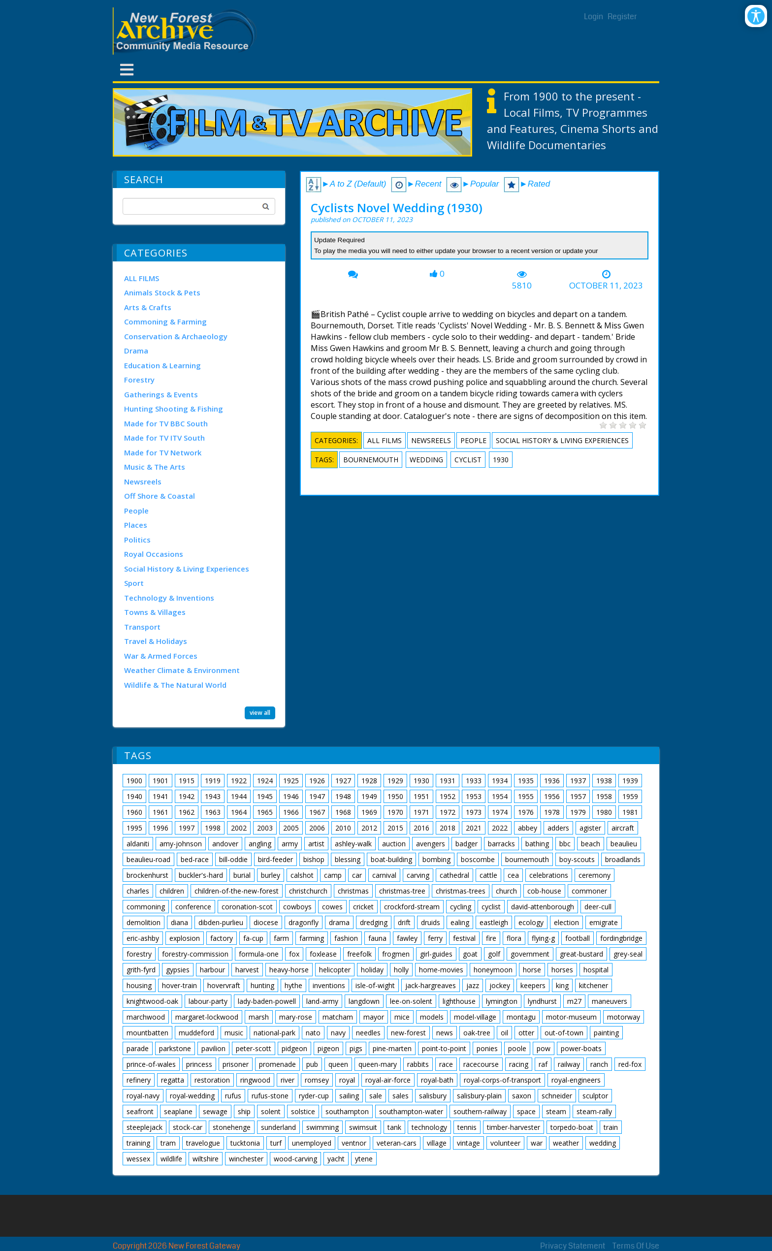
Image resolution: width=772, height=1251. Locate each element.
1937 (578, 780)
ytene (364, 1158)
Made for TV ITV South (164, 438)
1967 (317, 812)
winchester (246, 1158)
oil (504, 1032)
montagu (521, 1017)
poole (517, 1048)
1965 (265, 812)
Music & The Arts (154, 467)
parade (138, 1048)
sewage (215, 1111)
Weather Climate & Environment (182, 670)
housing (139, 985)
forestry (139, 954)
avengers (430, 843)
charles (138, 891)
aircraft (622, 828)
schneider (557, 1095)
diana (179, 922)
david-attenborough (542, 906)
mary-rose (295, 1017)
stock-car (187, 1127)
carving (418, 875)
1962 (186, 812)
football (577, 938)
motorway (623, 1017)
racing (518, 1064)
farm (281, 938)
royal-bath (437, 1080)
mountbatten (147, 1032)
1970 (395, 812)
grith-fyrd (141, 969)
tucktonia (245, 1143)
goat (470, 954)
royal (347, 1080)
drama (339, 922)
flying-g (543, 938)
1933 (474, 780)
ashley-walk (353, 843)
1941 (160, 796)
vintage (468, 1143)
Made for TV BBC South (166, 423)
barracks (501, 843)
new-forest (408, 1032)
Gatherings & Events (161, 394)
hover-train (179, 985)
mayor (373, 1017)
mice (402, 1017)
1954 (500, 796)
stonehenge (232, 1127)
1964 (239, 812)
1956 (552, 796)
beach (590, 843)
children (172, 891)
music (234, 1032)
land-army (322, 1001)
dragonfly (304, 922)
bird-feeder (275, 859)
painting (606, 1032)
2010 (343, 828)
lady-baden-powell (267, 1001)
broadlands (623, 859)
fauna (377, 938)
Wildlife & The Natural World (175, 685)
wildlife (171, 1158)
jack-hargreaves (430, 985)
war (537, 1143)
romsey (317, 1080)
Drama (136, 350)
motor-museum (571, 1017)
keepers (533, 985)
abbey (527, 828)
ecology (531, 922)
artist (316, 843)
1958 (604, 796)
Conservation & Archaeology (175, 336)
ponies (487, 1048)
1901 (160, 780)
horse (532, 969)
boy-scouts (577, 859)
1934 (500, 780)
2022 (500, 828)
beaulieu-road (148, 859)
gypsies (178, 969)
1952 (447, 796)
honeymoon (493, 969)
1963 (213, 812)
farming (311, 938)
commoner (589, 891)
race (446, 1064)
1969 (369, 812)
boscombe (478, 859)
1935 (526, 780)
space (526, 1111)
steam (556, 1111)
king (562, 985)
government (530, 954)
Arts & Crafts (147, 307)
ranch (599, 1064)
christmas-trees (460, 891)
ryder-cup (314, 1095)
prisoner (236, 1064)
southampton (347, 1111)
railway (569, 1064)
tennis (467, 1127)
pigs (356, 1048)
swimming (322, 1127)
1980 (604, 812)
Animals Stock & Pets (162, 292)
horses (562, 969)
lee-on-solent (411, 1001)
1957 (578, 796)
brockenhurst (147, 875)
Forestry (139, 380)
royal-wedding (192, 1095)
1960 (134, 812)
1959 (630, 796)
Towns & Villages (155, 612)
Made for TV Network (162, 452)
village (437, 1143)
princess (199, 1064)
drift (404, 922)
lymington (501, 1001)
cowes (332, 906)
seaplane (178, 1111)
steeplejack (144, 1127)
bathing (537, 843)
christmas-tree (402, 891)
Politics (137, 540)
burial (242, 875)
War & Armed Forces (160, 656)
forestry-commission (195, 954)
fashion (346, 938)
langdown (364, 1001)
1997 (186, 828)
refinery (139, 1080)
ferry (435, 938)
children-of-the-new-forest (236, 891)
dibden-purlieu (220, 922)
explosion (184, 938)
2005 (291, 828)
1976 (526, 812)
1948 (343, 796)
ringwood (255, 1080)
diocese (266, 922)
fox (294, 954)
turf (276, 1143)
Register (622, 16)
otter (526, 1032)
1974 (500, 812)
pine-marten (392, 1048)
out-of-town (564, 1032)
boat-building (391, 859)
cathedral (454, 875)
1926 (317, 780)
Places (135, 525)
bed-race (195, 859)
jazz (472, 985)
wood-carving (295, 1158)
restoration (212, 1080)
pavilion (213, 1048)
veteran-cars (397, 1143)
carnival (384, 875)
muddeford (196, 1032)
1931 (447, 780)
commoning (146, 906)
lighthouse (459, 1001)
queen (338, 1064)
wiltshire (206, 1158)
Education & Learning (162, 365)
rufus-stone (270, 1095)
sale (375, 1095)
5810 (522, 285)
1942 (186, 796)
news (444, 1032)
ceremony (595, 875)
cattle (488, 875)
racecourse (481, 1064)
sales (400, 1095)
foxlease (323, 954)
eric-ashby (143, 938)
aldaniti (138, 843)
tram (168, 1143)
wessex (138, 1158)
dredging (373, 922)
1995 (134, 828)
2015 (395, 828)
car (357, 875)
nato (313, 1032)
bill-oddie (233, 859)
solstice (303, 1111)
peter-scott (253, 1048)
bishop (313, 859)
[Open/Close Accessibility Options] (756, 16)
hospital (596, 969)
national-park (274, 1032)
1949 (369, 796)
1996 (160, 828)
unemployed (311, 1143)
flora (514, 938)
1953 (474, 796)
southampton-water (411, 1111)
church (506, 891)
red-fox (630, 1064)
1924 (265, 780)
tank (394, 1127)
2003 (265, 828)
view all (260, 712)
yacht (336, 1158)
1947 (317, 796)
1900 (134, 780)
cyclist (468, 459)
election (566, 922)
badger (466, 843)
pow (543, 1048)
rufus (233, 1095)
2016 (421, 828)
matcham (337, 1017)
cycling (460, 906)
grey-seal (628, 954)
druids (430, 922)
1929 (395, 780)
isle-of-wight (375, 985)
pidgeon (294, 1048)
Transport (142, 627)
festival (464, 938)
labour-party (208, 1001)
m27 (574, 1001)
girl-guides (436, 954)
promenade (277, 1064)
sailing (349, 1095)
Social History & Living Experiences (186, 569)
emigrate (603, 922)
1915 (186, 780)
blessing (347, 859)
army (290, 843)
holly (401, 969)
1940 (134, 796)
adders (558, 828)
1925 (291, 780)
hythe (293, 985)
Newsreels (142, 481)
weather (566, 1143)
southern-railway (480, 1111)
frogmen (396, 954)
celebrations (548, 875)
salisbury (433, 1095)
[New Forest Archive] (186, 31)
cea (513, 875)
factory (221, 938)
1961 (160, 812)
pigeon (328, 1048)
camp (333, 875)
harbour (212, 969)
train (611, 1127)
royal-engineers (576, 1080)
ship (244, 1111)
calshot (302, 875)
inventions (329, 985)
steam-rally (594, 1111)
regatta (172, 1080)
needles (368, 1032)
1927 (343, 780)
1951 (421, 796)
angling (260, 843)
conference (193, 906)
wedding (426, 459)
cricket (363, 906)
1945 (265, 796)
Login (593, 16)
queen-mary (377, 1064)
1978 (552, 812)
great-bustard (581, 954)
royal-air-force (388, 1080)
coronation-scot (247, 906)
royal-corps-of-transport (502, 1080)
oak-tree (476, 1032)
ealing (459, 922)
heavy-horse (289, 969)
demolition (144, 922)
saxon (521, 1095)
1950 (395, 796)
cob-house (544, 891)
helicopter (335, 969)
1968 (343, 812)
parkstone (175, 1048)
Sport (134, 583)
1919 (213, 780)
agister (590, 828)
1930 (501, 459)
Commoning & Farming (165, 321)
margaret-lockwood (206, 1017)
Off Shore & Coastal (159, 496)
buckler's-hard (201, 875)
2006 (317, 828)
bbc (565, 843)
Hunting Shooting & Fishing (173, 409)
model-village (475, 1017)
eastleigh (494, 922)
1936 (552, 780)
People (136, 510)
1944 (239, 796)
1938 (604, 780)
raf (543, 1064)
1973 (474, 812)
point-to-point (444, 1048)
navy (338, 1032)
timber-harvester (513, 1127)
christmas (353, 891)
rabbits (418, 1064)
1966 (291, 812)
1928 (369, 780)
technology (429, 1127)
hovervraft (223, 985)
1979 (578, 812)
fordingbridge (621, 938)
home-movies (441, 969)
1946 (291, 796)
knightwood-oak (152, 1001)
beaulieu (624, 843)
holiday (372, 969)
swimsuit (363, 1127)
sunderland (278, 1127)
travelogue (203, 1143)
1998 (213, 828)
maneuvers (609, 1001)
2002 (239, 828)
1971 (421, 812)
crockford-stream (412, 906)
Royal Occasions (153, 554)
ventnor (354, 1143)
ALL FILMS (141, 278)
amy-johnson (181, 843)
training (138, 1143)
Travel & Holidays (155, 641)
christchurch (308, 891)
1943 (213, 796)
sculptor (595, 1095)
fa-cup (253, 938)
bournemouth (370, 459)
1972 (447, 812)
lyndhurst (542, 1001)
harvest (247, 969)
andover (225, 843)
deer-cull (597, 906)
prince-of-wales (151, 1064)
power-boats (581, 1048)
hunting (262, 985)
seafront (140, 1111)
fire (491, 938)
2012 (369, 828)
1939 (630, 780)
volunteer (505, 1143)
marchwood (146, 1017)
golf (494, 954)
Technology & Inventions (169, 598)
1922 (239, 780)
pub (312, 1064)
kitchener (593, 985)
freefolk (359, 954)
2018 (447, 828)
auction (394, 843)
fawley (407, 938)
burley (270, 875)
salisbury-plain (479, 1095)
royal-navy (143, 1095)
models (432, 1017)
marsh (259, 1017)
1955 (526, 796)
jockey (499, 985)
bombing (436, 859)
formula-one (259, 954)
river (287, 1080)
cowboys (297, 906)
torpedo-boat (571, 1127)
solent (271, 1111)
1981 (630, 812)
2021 (474, 828)
